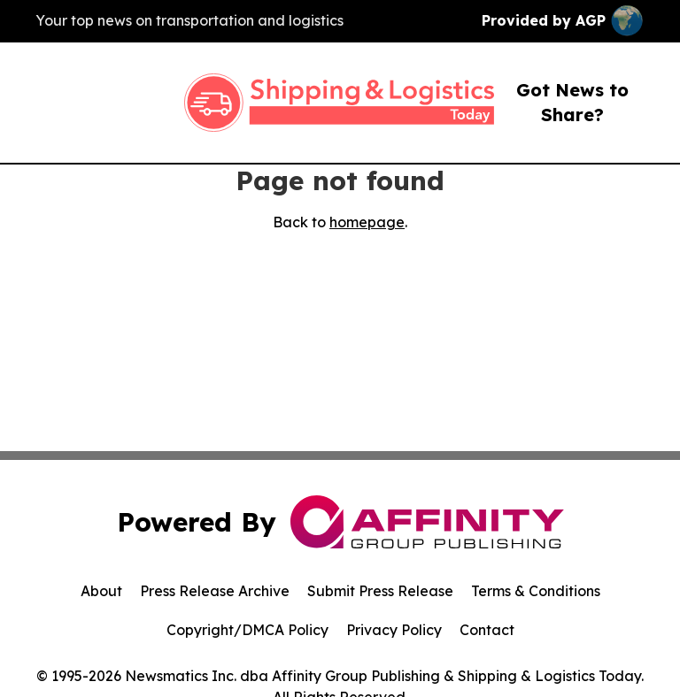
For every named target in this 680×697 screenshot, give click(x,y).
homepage (367, 222)
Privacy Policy (394, 630)
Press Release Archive (215, 591)
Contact (487, 630)
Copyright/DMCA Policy (247, 630)
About (101, 591)
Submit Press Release (380, 591)
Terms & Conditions (535, 591)
